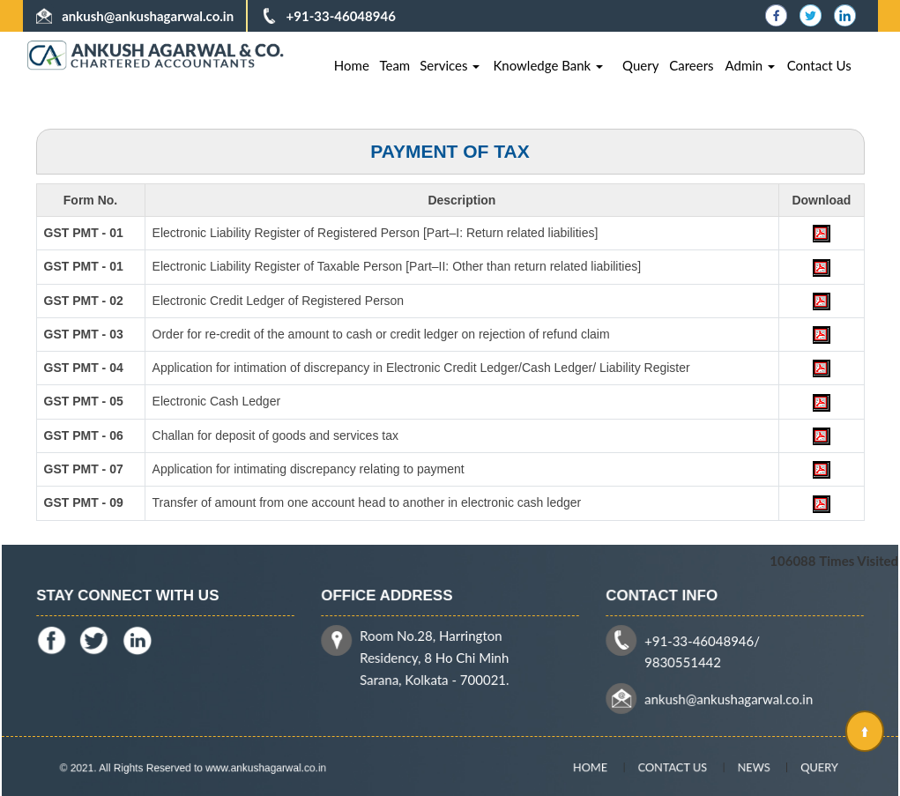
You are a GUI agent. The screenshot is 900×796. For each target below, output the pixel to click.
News (740, 767)
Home (351, 65)
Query (640, 65)
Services (450, 65)
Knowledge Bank (548, 65)
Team (394, 65)
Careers (691, 65)
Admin (750, 65)
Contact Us (819, 65)
